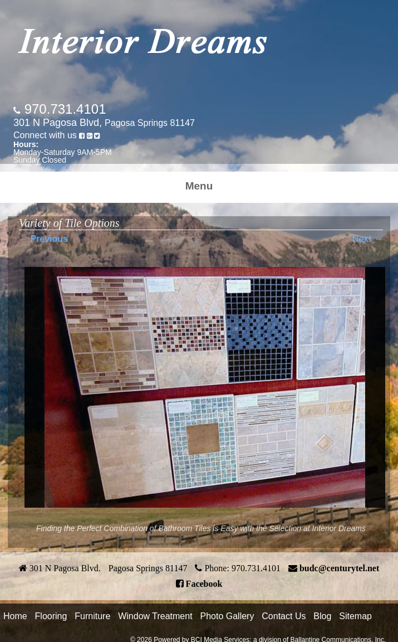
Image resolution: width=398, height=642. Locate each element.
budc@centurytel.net (339, 568)
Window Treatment (155, 616)
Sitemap (355, 616)
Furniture (92, 616)
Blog (322, 616)
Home (15, 616)
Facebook (204, 583)
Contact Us (284, 616)
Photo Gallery (227, 616)
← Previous (43, 239)
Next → (367, 239)
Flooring (51, 616)
